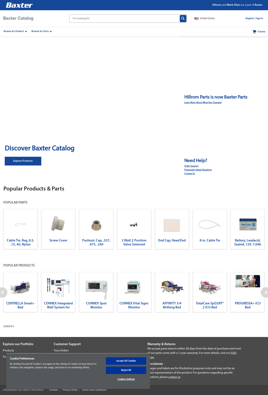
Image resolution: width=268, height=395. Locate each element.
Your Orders (61, 350)
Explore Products (23, 161)
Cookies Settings (126, 379)
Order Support (191, 166)
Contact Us (189, 174)
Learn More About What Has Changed (202, 103)
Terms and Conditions (94, 390)
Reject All (126, 370)
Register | (250, 18)
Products (8, 350)
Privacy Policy (70, 390)
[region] (78, 371)
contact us (174, 377)
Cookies (53, 390)
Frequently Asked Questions (198, 170)
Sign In (259, 18)
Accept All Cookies (126, 361)
